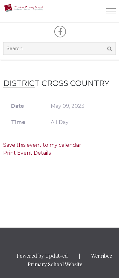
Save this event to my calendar (42, 145)
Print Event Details (27, 153)
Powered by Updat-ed (42, 255)
